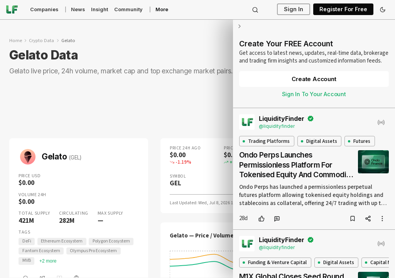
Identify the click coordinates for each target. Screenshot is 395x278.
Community (128, 9)
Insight (99, 9)
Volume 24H (32, 195)
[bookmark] (352, 218)
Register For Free (343, 9)
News (78, 9)
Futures (359, 141)
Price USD (30, 176)
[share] (368, 218)
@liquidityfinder (277, 126)
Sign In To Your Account (314, 94)
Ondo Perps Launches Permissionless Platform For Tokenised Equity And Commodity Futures (296, 165)
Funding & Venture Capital (275, 262)
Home (15, 40)
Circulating (73, 213)
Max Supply (110, 213)
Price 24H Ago (185, 148)
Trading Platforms (266, 141)
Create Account (314, 79)
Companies (44, 9)
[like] (261, 218)
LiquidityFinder (281, 118)
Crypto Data (41, 40)
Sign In (293, 9)
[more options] (382, 218)
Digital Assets (319, 141)
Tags (24, 232)
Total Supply (34, 213)
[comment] (277, 218)
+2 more (47, 261)
